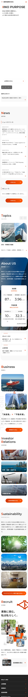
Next (5, 87)
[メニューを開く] (26, 2)
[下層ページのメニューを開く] (25, 684)
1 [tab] (8, 87)
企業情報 (3, 684)
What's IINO (4, 680)
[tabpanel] (14, 44)
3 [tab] (10, 87)
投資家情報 (4, 692)
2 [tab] (9, 87)
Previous (2, 87)
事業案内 (3, 688)
